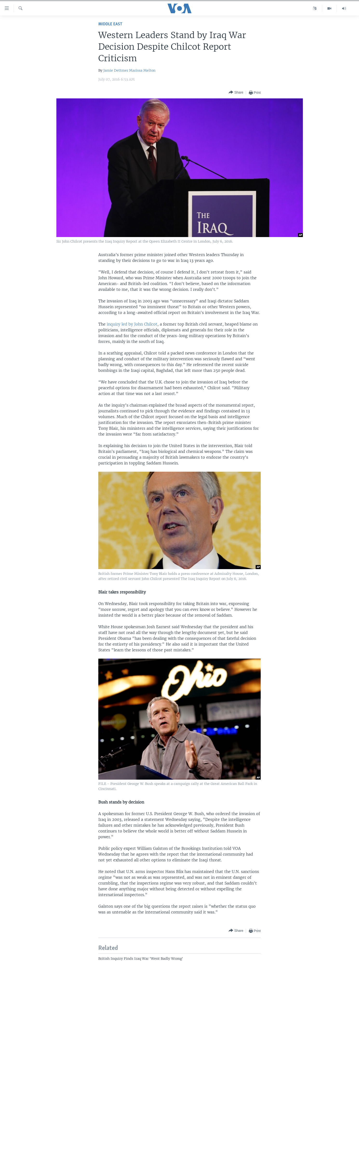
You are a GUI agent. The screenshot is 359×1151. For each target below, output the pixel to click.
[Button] (236, 92)
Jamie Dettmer (115, 70)
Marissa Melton (142, 70)
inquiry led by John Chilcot (132, 324)
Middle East (110, 24)
